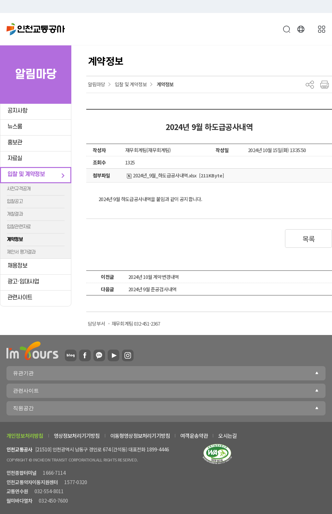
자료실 (14, 158)
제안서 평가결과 (21, 252)
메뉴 (322, 29)
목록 (308, 239)
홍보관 (14, 142)
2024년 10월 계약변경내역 (153, 276)
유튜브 (113, 355)
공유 (310, 85)
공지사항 (17, 111)
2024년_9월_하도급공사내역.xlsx (161, 175)
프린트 (324, 85)
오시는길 (227, 435)
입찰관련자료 (18, 227)
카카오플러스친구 (99, 355)
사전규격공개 (18, 189)
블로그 (71, 355)
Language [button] (301, 29)
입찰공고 (15, 201)
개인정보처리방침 (24, 435)
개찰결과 (15, 214)
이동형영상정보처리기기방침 (140, 435)
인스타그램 (128, 355)
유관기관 (23, 373)
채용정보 (17, 266)
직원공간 (23, 408)
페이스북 (85, 355)
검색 (286, 29)
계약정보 (15, 239)
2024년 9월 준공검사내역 (152, 289)
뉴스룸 (14, 127)
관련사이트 (19, 297)
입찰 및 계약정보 (26, 174)
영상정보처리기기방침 (77, 435)
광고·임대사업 (23, 282)
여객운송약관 (194, 435)
